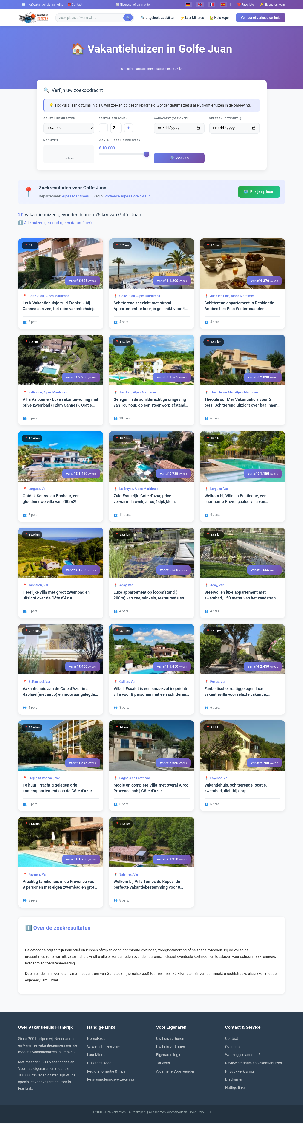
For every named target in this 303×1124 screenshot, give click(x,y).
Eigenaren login (168, 1055)
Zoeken (179, 159)
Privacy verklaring (239, 1072)
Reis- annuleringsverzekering (110, 1080)
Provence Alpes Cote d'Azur (127, 197)
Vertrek (225, 118)
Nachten (50, 141)
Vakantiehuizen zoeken (106, 1047)
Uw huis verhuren (170, 1039)
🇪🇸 (223, 4)
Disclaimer (233, 1080)
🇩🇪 (188, 4)
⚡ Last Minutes (192, 18)
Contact (231, 1039)
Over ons (232, 1047)
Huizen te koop (99, 1064)
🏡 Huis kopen (220, 18)
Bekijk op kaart (259, 193)
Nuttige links (235, 1088)
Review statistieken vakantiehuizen (253, 1064)
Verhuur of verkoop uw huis (260, 18)
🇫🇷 (211, 4)
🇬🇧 (200, 4)
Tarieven (163, 1064)
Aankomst (172, 118)
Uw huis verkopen (170, 1047)
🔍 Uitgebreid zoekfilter (158, 18)
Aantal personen (113, 118)
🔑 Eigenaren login (272, 4)
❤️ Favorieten (246, 4)
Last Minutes (97, 1055)
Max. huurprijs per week (120, 141)
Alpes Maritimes (75, 197)
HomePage (96, 1039)
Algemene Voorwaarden (175, 1072)
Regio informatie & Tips (106, 1072)
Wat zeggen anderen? (242, 1055)
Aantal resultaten (59, 118)
